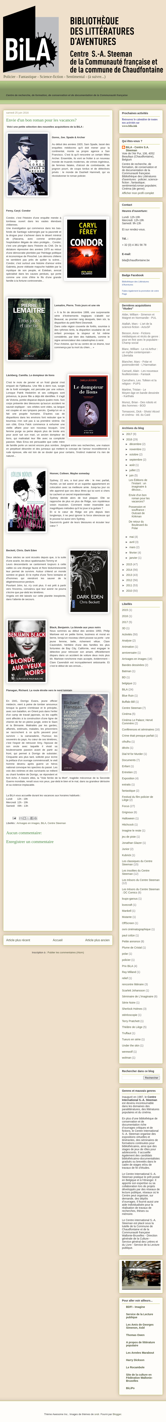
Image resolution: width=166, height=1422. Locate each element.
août (132, 465)
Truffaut (126, 1033)
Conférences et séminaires (138, 729)
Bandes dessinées (133, 665)
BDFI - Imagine (135, 1306)
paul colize (128, 935)
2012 (129, 580)
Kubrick (126, 855)
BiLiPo (130, 1388)
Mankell (126, 910)
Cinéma (126, 713)
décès (125, 747)
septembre (136, 459)
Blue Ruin (128, 695)
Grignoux (127, 812)
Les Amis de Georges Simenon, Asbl (140, 1326)
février (133, 552)
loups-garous (130, 898)
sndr (96, 1414)
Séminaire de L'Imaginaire (137, 996)
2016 (129, 439)
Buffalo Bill (128, 701)
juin (131, 475)
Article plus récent (18, 940)
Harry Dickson (135, 1360)
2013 (129, 574)
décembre (135, 444)
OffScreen (128, 923)
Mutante (127, 916)
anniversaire (129, 652)
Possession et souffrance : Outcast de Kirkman (137, 511)
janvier (133, 557)
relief (125, 978)
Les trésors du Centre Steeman (141, 880)
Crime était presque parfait (138, 735)
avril (132, 542)
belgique (127, 683)
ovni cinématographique (136, 929)
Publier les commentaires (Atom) (65, 952)
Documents (129, 760)
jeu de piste (129, 836)
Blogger (117, 1414)
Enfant (126, 766)
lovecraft (127, 904)
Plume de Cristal (132, 947)
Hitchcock (128, 824)
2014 (129, 569)
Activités (127, 634)
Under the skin (130, 1045)
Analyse (127, 640)
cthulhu (126, 741)
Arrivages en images (28, 823)
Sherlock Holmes (132, 1008)
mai (131, 536)
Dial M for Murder (132, 753)
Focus (125, 806)
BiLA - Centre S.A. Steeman (137, 149)
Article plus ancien (97, 940)
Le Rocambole (135, 1367)
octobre (134, 454)
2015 (129, 564)
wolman (126, 1057)
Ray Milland (129, 972)
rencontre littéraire (133, 984)
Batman (126, 671)
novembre (135, 449)
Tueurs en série (131, 1039)
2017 (129, 434)
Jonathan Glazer (132, 842)
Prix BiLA (127, 966)
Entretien (127, 772)
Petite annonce (131, 941)
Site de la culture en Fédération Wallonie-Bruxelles (139, 1377)
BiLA (43, 823)
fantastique (128, 790)
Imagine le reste (131, 830)
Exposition (128, 778)
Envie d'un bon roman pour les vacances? (139, 498)
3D (123, 628)
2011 (129, 585)
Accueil (58, 940)
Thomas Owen (135, 1335)
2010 (129, 590)
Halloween (128, 818)
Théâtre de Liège (132, 1027)
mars (132, 547)
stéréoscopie (129, 1014)
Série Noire (129, 1002)
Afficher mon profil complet (138, 193)
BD (124, 677)
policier (126, 959)
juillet (132, 470)
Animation (128, 646)
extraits (126, 784)
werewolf (127, 1051)
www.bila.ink (129, 126)
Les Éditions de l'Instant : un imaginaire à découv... (138, 484)
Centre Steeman (57, 823)
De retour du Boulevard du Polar (138, 525)
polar (125, 953)
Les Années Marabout (140, 1352)
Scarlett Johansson (133, 990)
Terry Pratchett (131, 1021)
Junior (125, 849)
